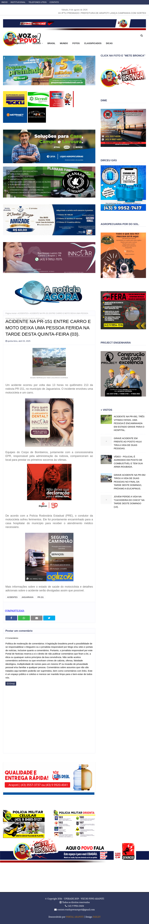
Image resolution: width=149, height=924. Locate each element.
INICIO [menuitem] (8, 43)
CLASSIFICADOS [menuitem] (92, 43)
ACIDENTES (23, 313)
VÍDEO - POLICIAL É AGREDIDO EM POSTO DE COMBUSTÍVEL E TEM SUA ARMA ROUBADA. (128, 461)
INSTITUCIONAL (18, 2)
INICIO (5, 2)
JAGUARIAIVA (27, 597)
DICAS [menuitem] (109, 43)
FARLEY (96, 917)
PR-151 (40, 597)
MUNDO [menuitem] (64, 43)
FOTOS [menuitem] (76, 43)
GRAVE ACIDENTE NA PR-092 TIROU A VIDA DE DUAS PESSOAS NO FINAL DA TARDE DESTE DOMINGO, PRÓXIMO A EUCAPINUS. (130, 482)
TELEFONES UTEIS (38, 2)
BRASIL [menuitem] (51, 43)
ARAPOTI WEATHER (74, 877)
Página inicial (10, 313)
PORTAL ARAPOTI (75, 917)
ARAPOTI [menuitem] (21, 43)
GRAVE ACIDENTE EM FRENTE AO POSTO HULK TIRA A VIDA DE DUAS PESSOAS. (128, 443)
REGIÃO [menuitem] (36, 43)
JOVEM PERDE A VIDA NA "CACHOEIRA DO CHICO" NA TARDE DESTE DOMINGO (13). (129, 501)
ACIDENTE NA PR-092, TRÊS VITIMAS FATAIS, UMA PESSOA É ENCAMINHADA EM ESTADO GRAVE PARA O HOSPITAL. (129, 423)
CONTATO (54, 2)
